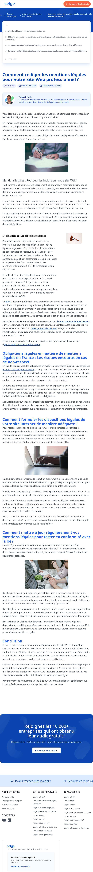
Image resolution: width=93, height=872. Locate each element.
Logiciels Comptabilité (41, 823)
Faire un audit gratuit (46, 750)
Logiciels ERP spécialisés (42, 831)
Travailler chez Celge (10, 804)
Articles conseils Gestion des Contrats (32, 15)
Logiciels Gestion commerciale (45, 827)
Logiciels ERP (69, 801)
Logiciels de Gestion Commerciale (77, 812)
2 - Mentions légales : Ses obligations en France (25, 31)
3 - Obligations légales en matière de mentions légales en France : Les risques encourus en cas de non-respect (46, 38)
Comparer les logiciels (77, 4)
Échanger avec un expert (12, 801)
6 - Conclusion (11, 59)
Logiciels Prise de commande (44, 811)
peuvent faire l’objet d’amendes (18, 369)
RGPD (8, 301)
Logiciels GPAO (39, 797)
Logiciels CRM (38, 815)
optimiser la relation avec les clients (22, 344)
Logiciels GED (69, 797)
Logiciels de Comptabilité (74, 820)
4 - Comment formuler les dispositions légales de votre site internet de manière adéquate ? (43, 45)
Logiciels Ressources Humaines (76, 828)
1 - (6, 25)
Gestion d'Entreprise (11, 15)
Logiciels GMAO (39, 819)
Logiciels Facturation (72, 808)
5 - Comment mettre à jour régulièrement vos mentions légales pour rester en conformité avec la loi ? (46, 52)
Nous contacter (8, 808)
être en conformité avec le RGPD (73, 321)
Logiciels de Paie (70, 824)
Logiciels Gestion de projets (44, 807)
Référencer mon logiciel (21, 866)
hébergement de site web (44, 328)
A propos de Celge (9, 797)
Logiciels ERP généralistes (43, 834)
